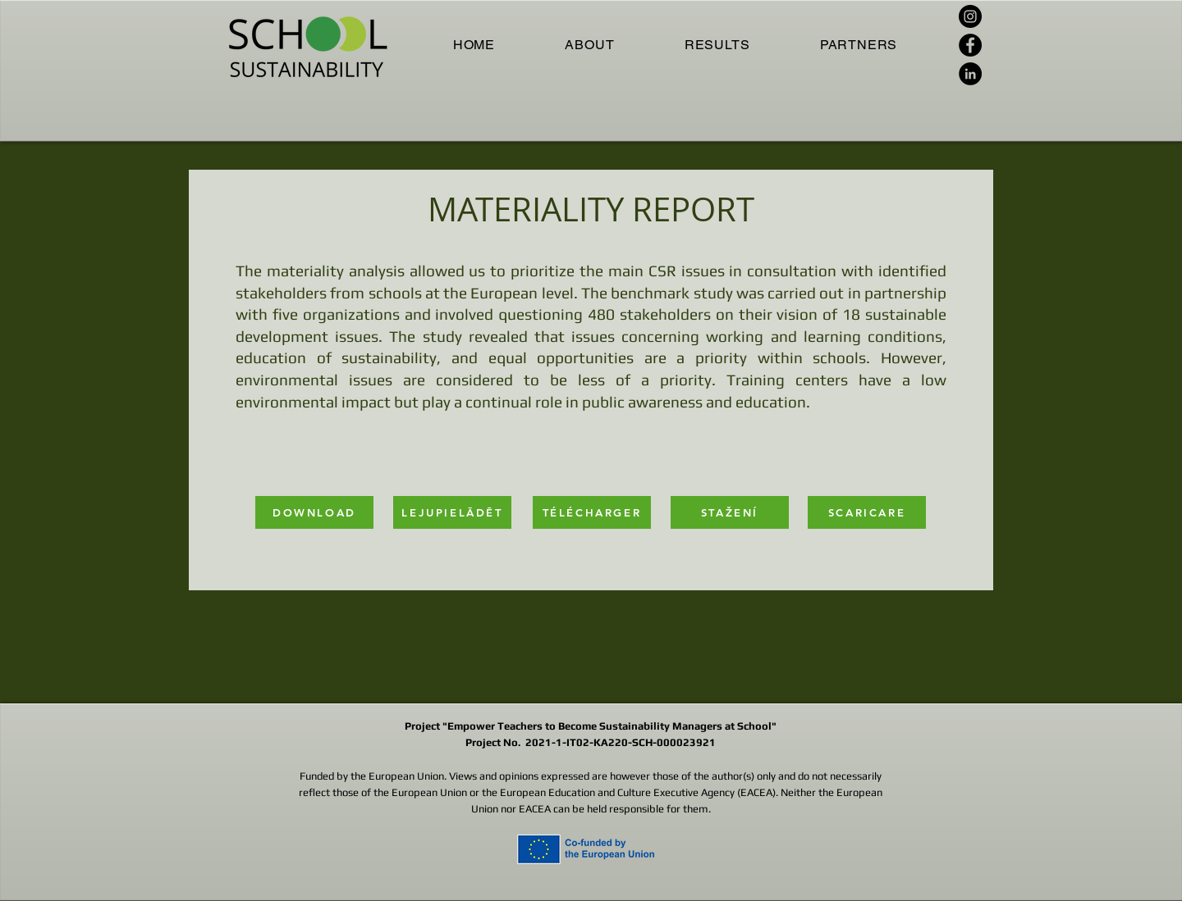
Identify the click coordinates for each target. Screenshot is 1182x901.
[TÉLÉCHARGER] (592, 512)
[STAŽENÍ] (730, 512)
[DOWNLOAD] (314, 512)
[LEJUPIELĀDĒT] (452, 512)
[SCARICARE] (867, 512)
